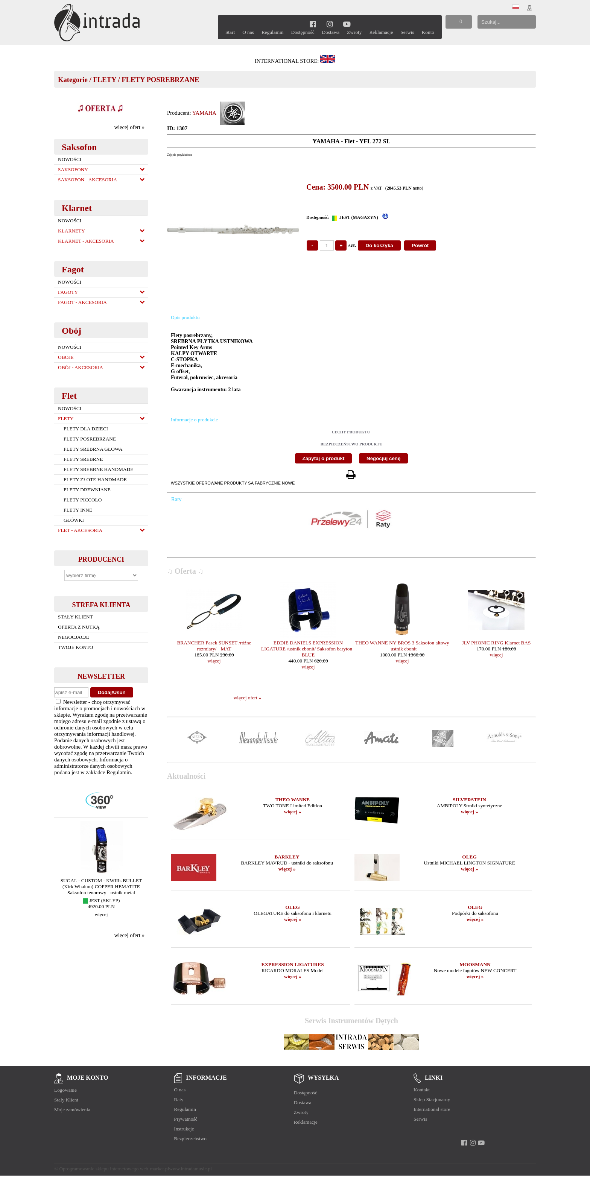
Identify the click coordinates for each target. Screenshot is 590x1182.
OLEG (469, 857)
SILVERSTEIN (469, 799)
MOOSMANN (474, 964)
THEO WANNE (292, 799)
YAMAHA (204, 113)
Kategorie (73, 80)
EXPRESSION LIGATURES (293, 964)
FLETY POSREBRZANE (160, 80)
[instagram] (329, 24)
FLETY (104, 80)
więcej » (292, 811)
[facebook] (312, 24)
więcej (101, 914)
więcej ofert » (129, 127)
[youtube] (346, 24)
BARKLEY (287, 857)
